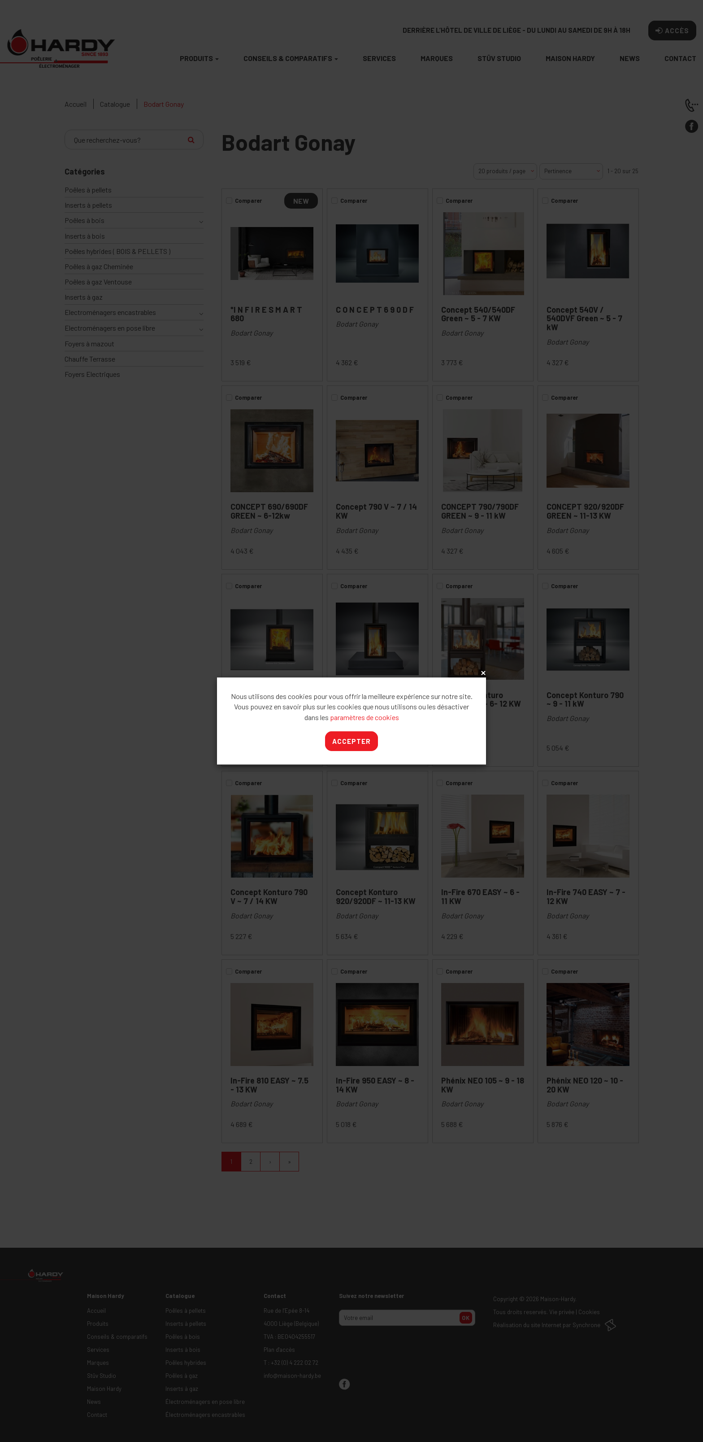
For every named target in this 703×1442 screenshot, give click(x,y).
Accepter (351, 741)
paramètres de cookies (364, 717)
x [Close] (482, 673)
